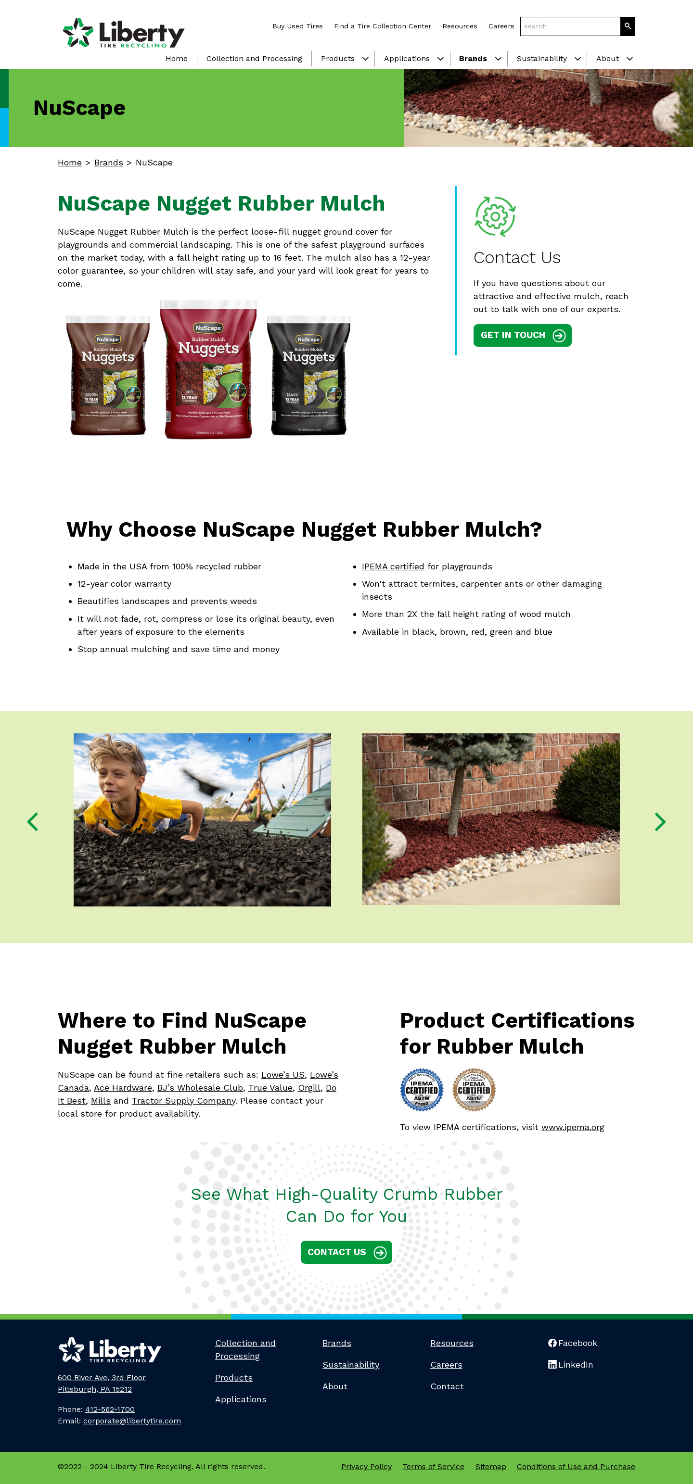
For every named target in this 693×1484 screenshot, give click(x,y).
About (607, 58)
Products (338, 58)
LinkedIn (575, 1364)
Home (177, 58)
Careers (501, 26)
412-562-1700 (110, 1409)
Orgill (309, 1087)
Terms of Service (433, 1466)
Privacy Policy (366, 1466)
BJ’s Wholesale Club (200, 1087)
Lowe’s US (283, 1074)
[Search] (628, 26)
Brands (473, 58)
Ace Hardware (123, 1087)
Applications (407, 58)
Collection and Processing (254, 58)
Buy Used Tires (297, 26)
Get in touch (513, 334)
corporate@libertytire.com (132, 1420)
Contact (447, 1386)
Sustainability (542, 58)
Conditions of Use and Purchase (576, 1466)
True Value (270, 1087)
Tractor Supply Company (183, 1100)
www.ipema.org (572, 1127)
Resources (459, 26)
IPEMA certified (393, 566)
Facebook (577, 1343)
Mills (101, 1100)
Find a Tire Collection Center (382, 26)
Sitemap (490, 1466)
